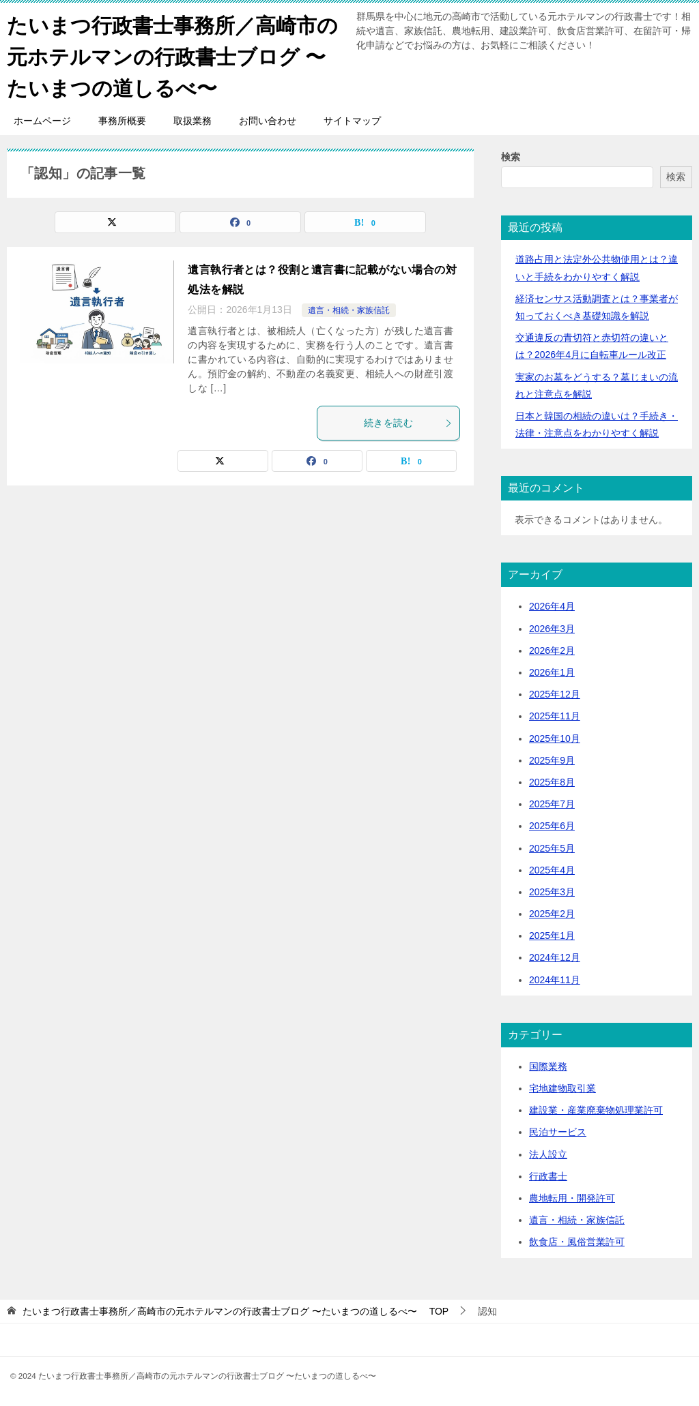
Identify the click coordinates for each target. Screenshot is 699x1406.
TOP (235, 1309)
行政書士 (548, 1174)
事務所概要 (122, 119)
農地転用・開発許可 (572, 1196)
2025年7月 (552, 802)
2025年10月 (554, 736)
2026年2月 (552, 648)
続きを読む (408, 421)
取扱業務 (192, 119)
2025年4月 (552, 868)
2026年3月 (552, 626)
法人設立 (548, 1152)
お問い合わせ (267, 119)
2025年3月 (552, 889)
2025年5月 (552, 846)
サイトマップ (352, 119)
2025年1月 (552, 934)
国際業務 (548, 1064)
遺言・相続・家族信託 (349, 309)
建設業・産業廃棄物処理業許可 (596, 1108)
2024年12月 (554, 956)
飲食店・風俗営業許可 (577, 1240)
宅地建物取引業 (562, 1086)
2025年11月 (554, 714)
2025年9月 (552, 758)
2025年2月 (552, 912)
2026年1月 (552, 670)
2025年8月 (552, 780)
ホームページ (42, 119)
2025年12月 (554, 692)
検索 (510, 155)
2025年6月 (552, 824)
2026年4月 (552, 604)
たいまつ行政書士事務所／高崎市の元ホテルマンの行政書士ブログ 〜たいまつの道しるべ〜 (172, 54)
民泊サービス (557, 1130)
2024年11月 (554, 977)
